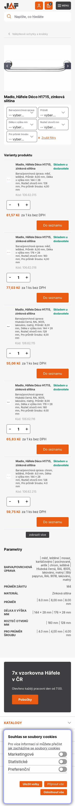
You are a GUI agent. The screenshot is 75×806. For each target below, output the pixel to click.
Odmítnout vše (54, 792)
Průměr (44, 110)
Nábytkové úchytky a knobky (30, 34)
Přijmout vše (55, 784)
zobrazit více (37, 534)
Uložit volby (31, 784)
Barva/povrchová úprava (21, 110)
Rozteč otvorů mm (49, 122)
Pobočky (25, 699)
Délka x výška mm (18, 122)
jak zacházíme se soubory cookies (34, 748)
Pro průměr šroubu (18, 134)
